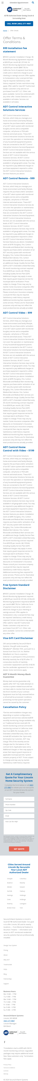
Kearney (9, 904)
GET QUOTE (19, 849)
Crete (9, 899)
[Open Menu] (3, 3)
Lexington (23, 904)
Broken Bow (11, 908)
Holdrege (23, 895)
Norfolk (9, 891)
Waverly (22, 883)
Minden (9, 887)
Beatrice (10, 883)
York (21, 908)
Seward (22, 887)
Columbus (23, 879)
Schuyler (10, 879)
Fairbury (22, 891)
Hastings (10, 895)
